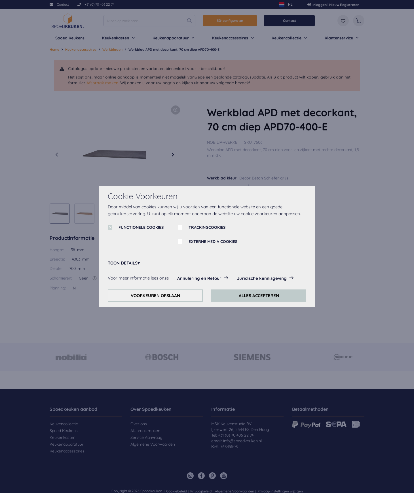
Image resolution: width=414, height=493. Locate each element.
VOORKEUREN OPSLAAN (155, 295)
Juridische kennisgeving (262, 278)
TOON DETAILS (123, 263)
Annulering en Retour (199, 278)
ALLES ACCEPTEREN (259, 295)
